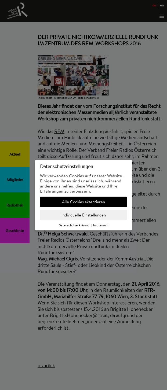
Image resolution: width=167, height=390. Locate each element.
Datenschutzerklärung (74, 225)
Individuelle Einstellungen (83, 215)
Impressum (100, 225)
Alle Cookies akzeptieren (83, 201)
